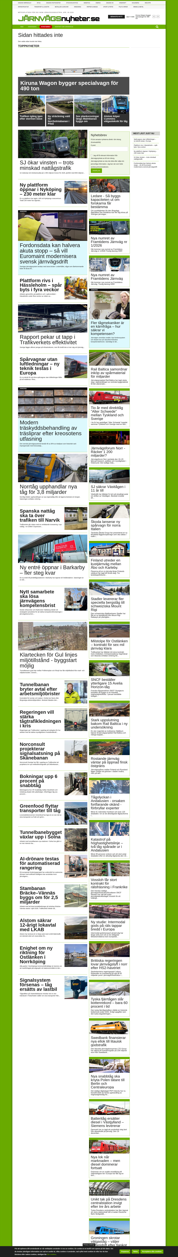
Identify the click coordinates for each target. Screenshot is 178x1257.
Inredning (77, 6)
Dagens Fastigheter (53, 3)
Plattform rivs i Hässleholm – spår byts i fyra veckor (145, 146)
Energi (98, 3)
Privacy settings (89, 1245)
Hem (21, 27)
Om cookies (51, 1254)
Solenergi (135, 3)
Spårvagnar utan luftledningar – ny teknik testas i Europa (145, 140)
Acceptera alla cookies (152, 1251)
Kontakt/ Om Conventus (64, 27)
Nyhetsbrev (45, 27)
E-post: (93, 145)
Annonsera (32, 27)
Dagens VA (109, 3)
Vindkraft (122, 3)
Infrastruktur (23, 6)
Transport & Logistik (41, 6)
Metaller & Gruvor (61, 6)
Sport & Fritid (108, 6)
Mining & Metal (138, 6)
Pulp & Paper (123, 6)
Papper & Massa (92, 6)
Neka (135, 1251)
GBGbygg (87, 3)
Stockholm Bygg (72, 3)
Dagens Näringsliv (24, 3)
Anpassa (125, 1251)
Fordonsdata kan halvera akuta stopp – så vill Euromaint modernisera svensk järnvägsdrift (145, 165)
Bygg (39, 3)
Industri (148, 3)
